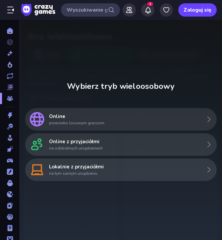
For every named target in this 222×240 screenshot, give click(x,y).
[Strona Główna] (10, 30)
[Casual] (10, 138)
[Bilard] (10, 126)
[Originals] (10, 87)
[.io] (10, 194)
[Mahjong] (10, 228)
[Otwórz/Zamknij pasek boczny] (11, 10)
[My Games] (166, 10)
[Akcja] (10, 115)
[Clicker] (10, 149)
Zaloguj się (197, 10)
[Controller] (10, 160)
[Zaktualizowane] (10, 76)
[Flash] (10, 171)
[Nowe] (10, 53)
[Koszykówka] (10, 216)
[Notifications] (147, 10)
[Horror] (10, 183)
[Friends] (129, 10)
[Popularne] (10, 64)
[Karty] (10, 205)
